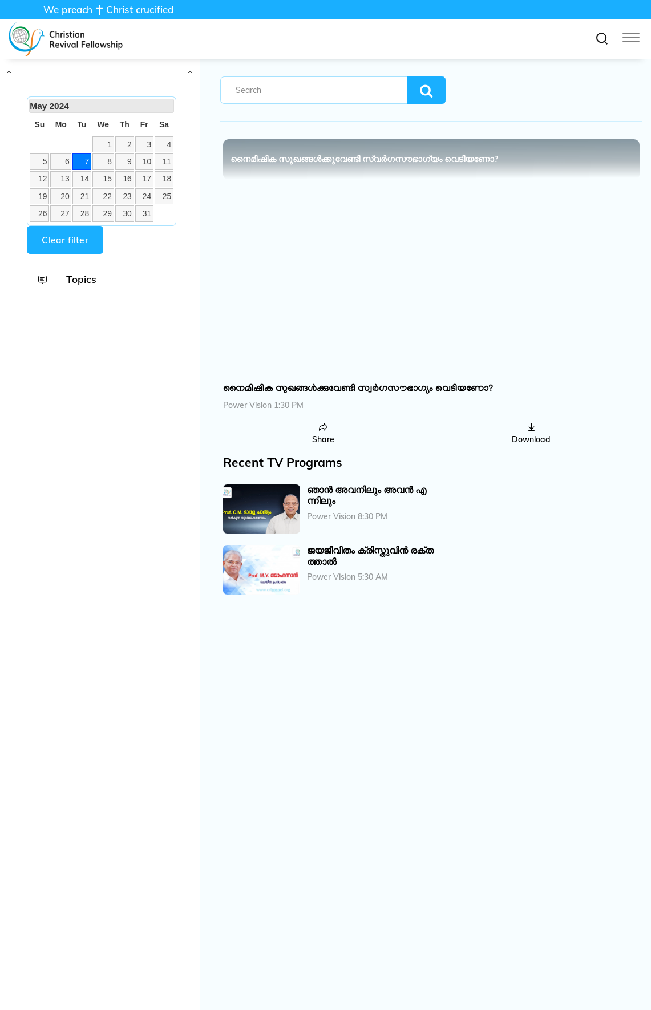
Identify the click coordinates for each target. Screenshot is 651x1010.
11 (167, 161)
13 (64, 178)
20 (64, 196)
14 (84, 178)
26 (42, 213)
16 (127, 178)
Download (531, 434)
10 (147, 161)
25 (167, 196)
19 (42, 196)
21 (84, 196)
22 (107, 196)
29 (107, 213)
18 (167, 178)
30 (127, 213)
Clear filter (65, 239)
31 (147, 213)
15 (107, 178)
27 (64, 213)
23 (127, 196)
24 (147, 196)
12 (42, 178)
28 (84, 213)
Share (323, 434)
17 (147, 178)
